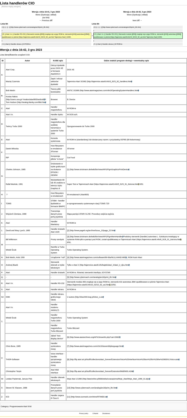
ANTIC (70, 90)
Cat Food (71, 158)
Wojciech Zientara (13, 214)
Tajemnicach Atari (86, 184)
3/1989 (76, 90)
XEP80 (123, 140)
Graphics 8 (55, 188)
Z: (2, 397)
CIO (27, 55)
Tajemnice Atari (73, 81)
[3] (68, 237)
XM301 (54, 310)
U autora (70, 297)
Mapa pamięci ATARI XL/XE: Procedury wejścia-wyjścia (90, 214)
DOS (71, 114)
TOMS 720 (104, 203)
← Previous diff (45, 20)
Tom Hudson (11, 102)
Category (4, 406)
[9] (68, 371)
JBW (134, 282)
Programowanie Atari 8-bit (21, 406)
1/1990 (79, 379)
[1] (68, 169)
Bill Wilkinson (11, 239)
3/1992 (83, 81)
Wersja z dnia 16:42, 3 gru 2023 (137, 12)
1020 (57, 232)
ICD (7, 397)
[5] (68, 277)
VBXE (53, 300)
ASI (120, 282)
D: (2, 124)
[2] (68, 230)
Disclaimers (106, 413)
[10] (68, 388)
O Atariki (95, 413)
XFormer (70, 149)
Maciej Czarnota (13, 81)
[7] (68, 346)
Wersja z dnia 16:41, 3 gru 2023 (46, 12)
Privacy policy (83, 413)
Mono (38, 15)
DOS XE (70, 70)
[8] (68, 359)
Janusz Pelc (27, 379)
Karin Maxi (137, 257)
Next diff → (137, 20)
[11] (68, 397)
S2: (2, 297)
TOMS (8, 203)
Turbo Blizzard (57, 331)
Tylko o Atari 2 (73, 265)
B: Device (71, 99)
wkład (53, 15)
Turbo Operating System (58, 250)
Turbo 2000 (55, 321)
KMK (8, 297)
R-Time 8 (55, 398)
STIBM (54, 201)
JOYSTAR (106, 272)
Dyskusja (45, 15)
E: (2, 140)
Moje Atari (71, 379)
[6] (68, 337)
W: (2, 379)
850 (84, 282)
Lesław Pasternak (13, 379)
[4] (68, 257)
